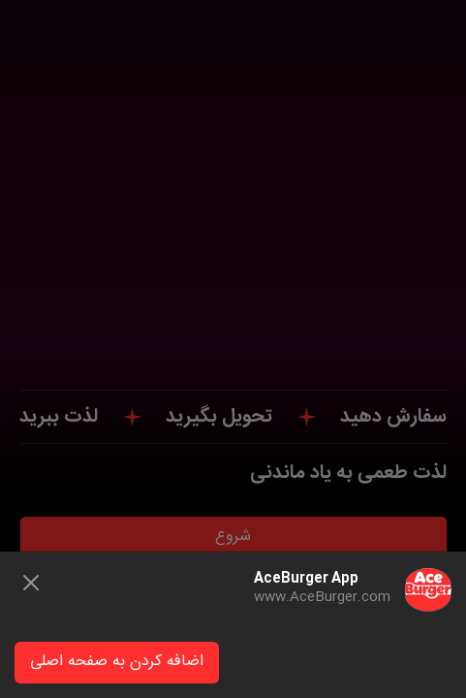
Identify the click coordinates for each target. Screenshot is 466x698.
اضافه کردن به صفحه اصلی (116, 662)
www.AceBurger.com (322, 597)
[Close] (31, 582)
